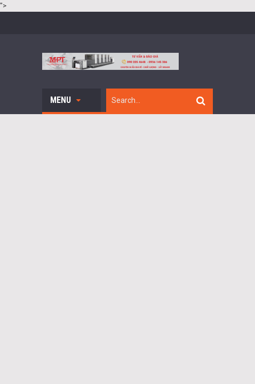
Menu (65, 100)
